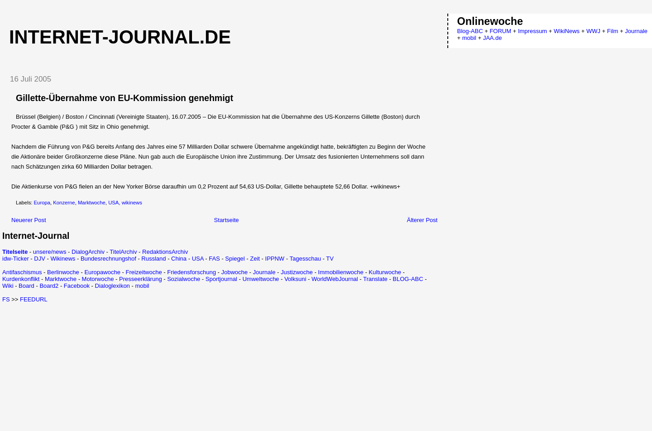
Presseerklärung (140, 279)
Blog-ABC (470, 31)
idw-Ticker (15, 258)
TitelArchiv (123, 251)
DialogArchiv (88, 251)
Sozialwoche (183, 279)
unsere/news (50, 251)
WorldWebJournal (335, 279)
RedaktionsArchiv (165, 251)
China (179, 258)
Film (612, 31)
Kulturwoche (385, 272)
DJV (39, 258)
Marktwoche (91, 202)
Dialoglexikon (112, 285)
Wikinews (62, 258)
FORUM (500, 31)
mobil (142, 285)
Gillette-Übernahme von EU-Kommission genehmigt (124, 98)
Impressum (532, 31)
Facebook (77, 285)
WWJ (593, 31)
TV (330, 258)
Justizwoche (297, 272)
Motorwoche (98, 279)
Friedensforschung (191, 272)
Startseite (226, 220)
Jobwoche (234, 272)
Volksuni (295, 279)
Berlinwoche (63, 272)
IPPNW (275, 258)
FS (6, 299)
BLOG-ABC (408, 279)
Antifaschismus (22, 272)
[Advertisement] (78, 366)
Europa (42, 202)
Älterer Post (422, 220)
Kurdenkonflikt (20, 279)
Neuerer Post (28, 220)
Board (26, 285)
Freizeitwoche (143, 272)
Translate (375, 279)
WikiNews (567, 31)
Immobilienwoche (340, 272)
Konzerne (64, 202)
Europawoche (102, 272)
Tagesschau (305, 258)
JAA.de (492, 37)
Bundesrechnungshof (108, 258)
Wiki (8, 285)
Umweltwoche (260, 279)
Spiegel (234, 258)
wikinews (132, 202)
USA (113, 202)
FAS (214, 258)
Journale (264, 272)
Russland (153, 258)
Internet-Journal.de (120, 37)
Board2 (48, 285)
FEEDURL (34, 299)
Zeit (255, 258)
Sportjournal (221, 279)
